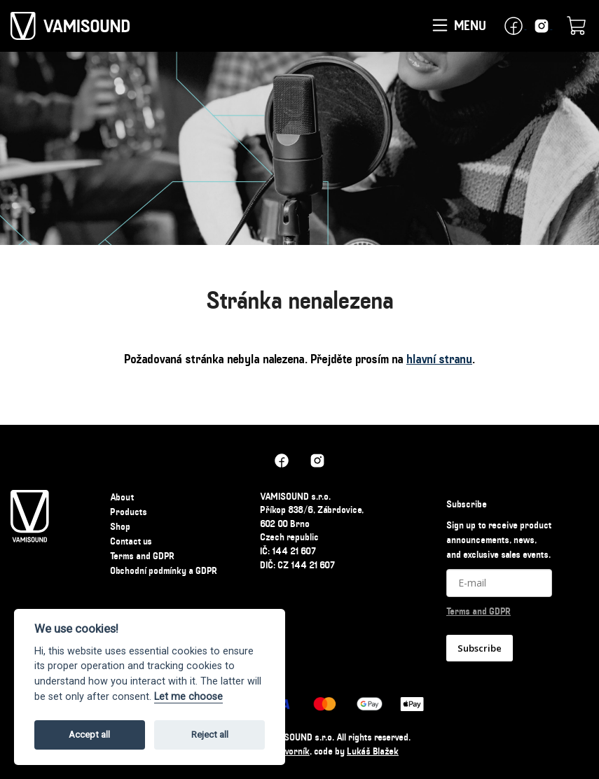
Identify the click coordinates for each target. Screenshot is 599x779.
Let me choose (188, 697)
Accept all (89, 734)
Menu (457, 26)
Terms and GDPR (142, 555)
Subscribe (479, 648)
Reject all (209, 734)
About (122, 497)
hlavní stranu (439, 359)
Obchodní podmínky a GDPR (163, 570)
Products (128, 511)
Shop (120, 526)
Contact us (131, 541)
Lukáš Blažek (373, 751)
